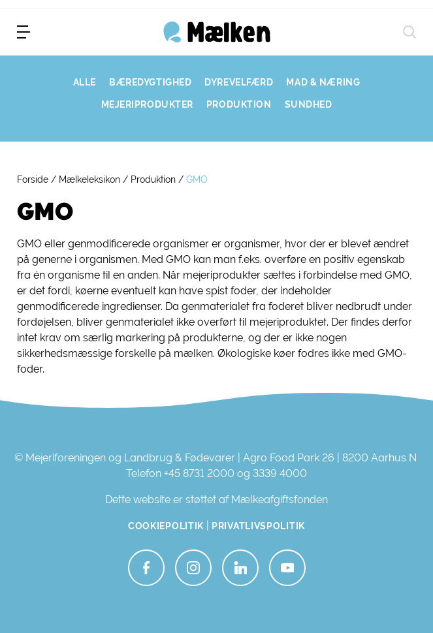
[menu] (23, 31)
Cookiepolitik (166, 526)
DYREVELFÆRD (238, 82)
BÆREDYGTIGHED (150, 82)
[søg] (409, 31)
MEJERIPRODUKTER (147, 104)
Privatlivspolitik (258, 526)
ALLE (84, 82)
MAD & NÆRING (323, 82)
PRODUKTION (239, 104)
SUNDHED (308, 104)
